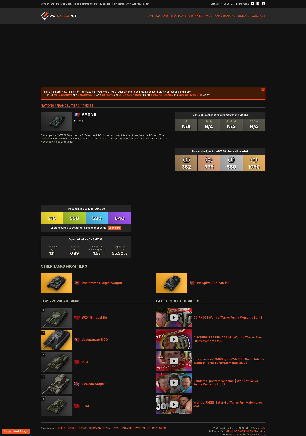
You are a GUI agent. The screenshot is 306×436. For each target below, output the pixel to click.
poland (127, 428)
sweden (140, 428)
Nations (162, 15)
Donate (243, 15)
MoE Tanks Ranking (221, 15)
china (61, 428)
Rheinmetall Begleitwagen (98, 283)
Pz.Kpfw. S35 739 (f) (209, 283)
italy (106, 428)
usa (154, 428)
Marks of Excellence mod (241, 431)
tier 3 (75, 105)
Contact (258, 15)
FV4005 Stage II (90, 384)
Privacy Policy (256, 434)
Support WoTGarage (16, 431)
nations (47, 105)
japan (116, 428)
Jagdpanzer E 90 (91, 340)
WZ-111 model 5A (90, 318)
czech (71, 428)
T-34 (81, 406)
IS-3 (81, 362)
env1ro (232, 434)
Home (149, 15)
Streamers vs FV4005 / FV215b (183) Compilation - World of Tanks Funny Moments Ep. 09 (228, 360)
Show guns (114, 228)
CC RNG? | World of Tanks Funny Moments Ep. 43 (227, 317)
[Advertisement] (153, 55)
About (242, 434)
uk (148, 428)
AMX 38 (88, 105)
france (62, 105)
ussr (162, 428)
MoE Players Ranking (187, 15)
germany (95, 428)
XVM (263, 428)
